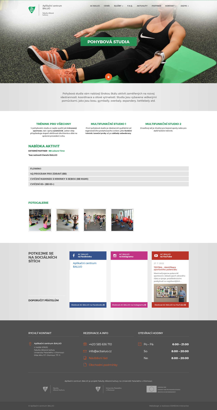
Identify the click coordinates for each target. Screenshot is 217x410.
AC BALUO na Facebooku (88, 305)
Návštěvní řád (98, 358)
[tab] (109, 169)
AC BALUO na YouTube (170, 305)
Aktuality (142, 6)
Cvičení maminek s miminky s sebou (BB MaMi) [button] (59, 179)
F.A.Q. (130, 6)
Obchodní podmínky (103, 364)
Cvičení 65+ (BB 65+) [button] (42, 184)
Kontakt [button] (170, 6)
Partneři (156, 6)
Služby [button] (118, 6)
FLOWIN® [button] (36, 168)
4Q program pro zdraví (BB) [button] (48, 173)
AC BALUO (95, 6)
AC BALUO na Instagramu (129, 305)
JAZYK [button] (185, 6)
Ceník (107, 6)
